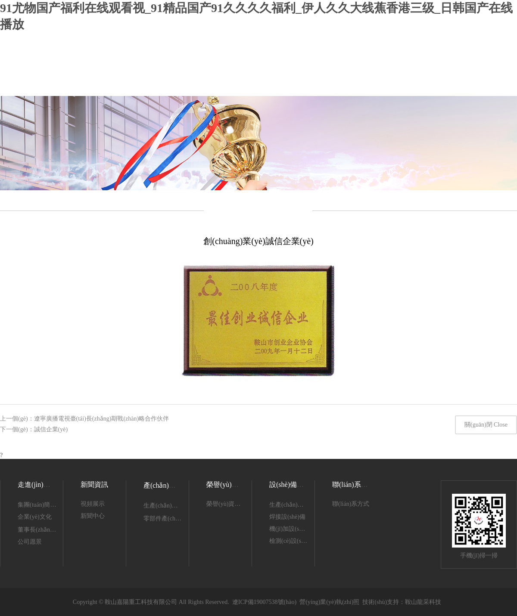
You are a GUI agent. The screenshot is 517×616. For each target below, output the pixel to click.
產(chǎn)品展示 (166, 485)
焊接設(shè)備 (287, 517)
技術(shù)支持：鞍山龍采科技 (401, 602)
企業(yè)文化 (35, 517)
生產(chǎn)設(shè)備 (295, 504)
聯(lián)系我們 (353, 484)
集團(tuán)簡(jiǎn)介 (44, 504)
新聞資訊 (94, 484)
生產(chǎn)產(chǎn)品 (171, 505)
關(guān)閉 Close (486, 424)
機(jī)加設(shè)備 (291, 529)
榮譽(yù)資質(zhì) (232, 484)
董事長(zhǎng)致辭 (42, 529)
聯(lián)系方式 (350, 504)
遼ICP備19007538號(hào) (264, 602)
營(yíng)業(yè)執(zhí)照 (329, 602)
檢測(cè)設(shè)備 (292, 541)
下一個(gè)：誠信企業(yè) (34, 429)
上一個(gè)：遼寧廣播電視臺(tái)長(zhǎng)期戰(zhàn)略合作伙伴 (84, 418)
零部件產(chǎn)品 (166, 518)
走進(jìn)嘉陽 (37, 484)
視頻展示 (93, 504)
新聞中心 (93, 516)
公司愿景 (30, 542)
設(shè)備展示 (290, 484)
